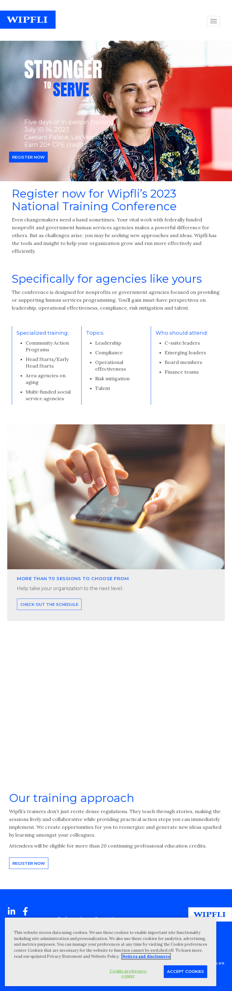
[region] (110, 952)
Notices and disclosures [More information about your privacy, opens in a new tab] (146, 956)
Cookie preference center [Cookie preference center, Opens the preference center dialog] (128, 974)
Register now (28, 157)
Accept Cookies (185, 971)
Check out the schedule (49, 623)
